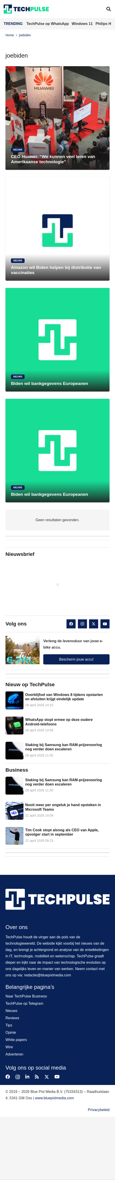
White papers (16, 1040)
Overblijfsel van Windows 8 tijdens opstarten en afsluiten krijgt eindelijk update (64, 697)
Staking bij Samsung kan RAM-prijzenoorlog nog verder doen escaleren (63, 747)
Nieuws (11, 1011)
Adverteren (14, 1054)
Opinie (10, 1032)
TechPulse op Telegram (24, 1003)
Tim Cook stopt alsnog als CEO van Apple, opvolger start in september (62, 832)
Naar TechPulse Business (26, 996)
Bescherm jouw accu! (76, 659)
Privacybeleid (99, 1110)
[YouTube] (105, 623)
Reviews (12, 1018)
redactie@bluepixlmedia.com (47, 975)
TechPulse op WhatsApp (48, 24)
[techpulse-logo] (26, 9)
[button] (109, 9)
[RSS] (37, 1077)
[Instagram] (82, 623)
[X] (93, 623)
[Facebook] (71, 623)
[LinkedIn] (27, 1077)
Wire (9, 1047)
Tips (8, 1025)
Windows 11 (83, 24)
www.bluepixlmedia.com (54, 1098)
